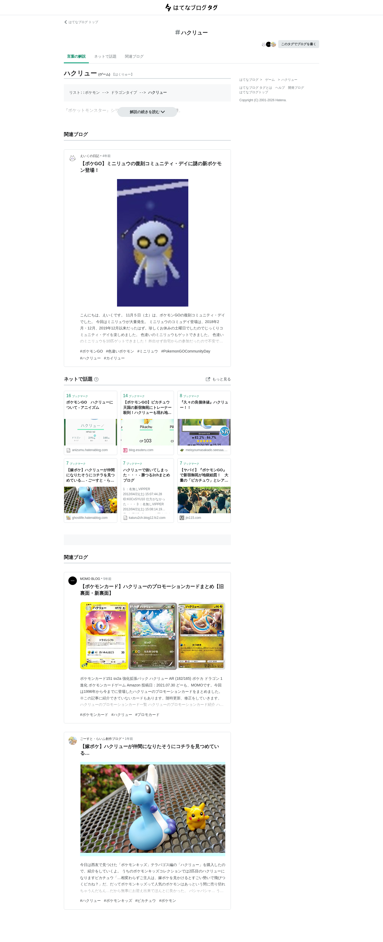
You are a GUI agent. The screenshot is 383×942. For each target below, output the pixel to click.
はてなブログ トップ (81, 22)
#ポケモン (167, 900)
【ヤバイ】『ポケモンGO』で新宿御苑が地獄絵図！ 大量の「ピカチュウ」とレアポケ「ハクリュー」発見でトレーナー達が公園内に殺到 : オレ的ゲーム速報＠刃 (204, 475)
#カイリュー (114, 358)
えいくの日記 (89, 156)
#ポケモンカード (94, 714)
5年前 (107, 579)
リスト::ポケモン (84, 92)
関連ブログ (134, 56)
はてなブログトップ (253, 92)
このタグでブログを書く (298, 44)
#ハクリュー (90, 358)
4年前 (106, 156)
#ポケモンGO (91, 351)
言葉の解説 (76, 56)
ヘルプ (280, 88)
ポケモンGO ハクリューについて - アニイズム (89, 405)
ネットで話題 (105, 56)
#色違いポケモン (120, 351)
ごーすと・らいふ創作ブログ (101, 739)
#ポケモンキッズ (118, 900)
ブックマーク (77, 395)
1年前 (129, 739)
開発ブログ (296, 88)
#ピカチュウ (145, 900)
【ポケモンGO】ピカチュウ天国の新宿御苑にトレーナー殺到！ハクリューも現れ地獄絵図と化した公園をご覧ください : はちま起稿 (147, 408)
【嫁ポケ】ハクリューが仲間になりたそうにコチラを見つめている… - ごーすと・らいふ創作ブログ (90, 475)
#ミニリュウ (147, 351)
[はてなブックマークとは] (96, 379)
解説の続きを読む (147, 112)
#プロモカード (147, 714)
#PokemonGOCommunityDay (185, 351)
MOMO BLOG (90, 579)
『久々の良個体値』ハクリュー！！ (204, 405)
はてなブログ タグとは (255, 88)
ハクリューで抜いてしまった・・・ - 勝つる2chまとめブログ (146, 475)
